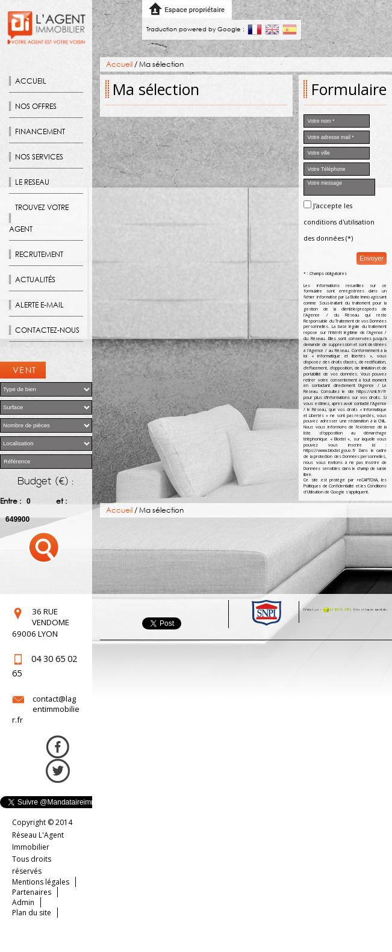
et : (61, 500)
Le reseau (32, 182)
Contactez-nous (47, 330)
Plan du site (31, 912)
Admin (23, 902)
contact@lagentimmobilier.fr (45, 709)
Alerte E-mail (39, 304)
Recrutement (39, 254)
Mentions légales (40, 882)
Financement (40, 131)
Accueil (30, 80)
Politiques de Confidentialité (328, 486)
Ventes (25, 371)
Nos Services (39, 156)
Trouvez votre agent (39, 218)
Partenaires (31, 892)
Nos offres (36, 106)
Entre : (10, 500)
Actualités (35, 279)
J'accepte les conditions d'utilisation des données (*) (339, 222)
